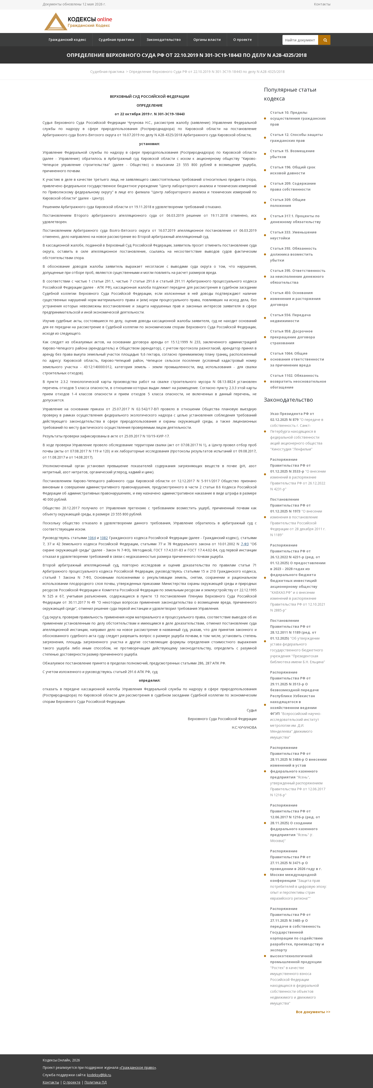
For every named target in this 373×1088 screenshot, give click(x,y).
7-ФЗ (245, 544)
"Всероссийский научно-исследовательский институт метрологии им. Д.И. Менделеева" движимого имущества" (295, 705)
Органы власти (207, 39)
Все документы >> (313, 1011)
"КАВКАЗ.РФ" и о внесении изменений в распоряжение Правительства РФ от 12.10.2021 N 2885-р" (298, 577)
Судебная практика (116, 39)
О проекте (242, 39)
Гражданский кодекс (67, 39)
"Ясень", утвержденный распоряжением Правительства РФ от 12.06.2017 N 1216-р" (298, 771)
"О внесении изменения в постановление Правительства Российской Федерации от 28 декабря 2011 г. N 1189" (298, 517)
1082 (104, 537)
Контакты (322, 4)
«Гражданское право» (137, 1067)
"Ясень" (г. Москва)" (295, 823)
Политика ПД (95, 1082)
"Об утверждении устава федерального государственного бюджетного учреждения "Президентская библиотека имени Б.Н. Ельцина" (297, 641)
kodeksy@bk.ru (99, 1074)
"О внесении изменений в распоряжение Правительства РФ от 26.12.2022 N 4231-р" (298, 474)
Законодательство (164, 39)
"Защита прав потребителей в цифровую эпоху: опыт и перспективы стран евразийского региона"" (298, 875)
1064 (92, 537)
